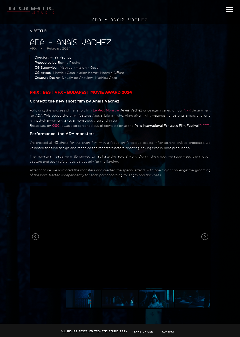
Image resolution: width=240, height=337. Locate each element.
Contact (168, 332)
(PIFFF (204, 126)
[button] (229, 9)
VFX (33, 48)
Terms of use (142, 332)
